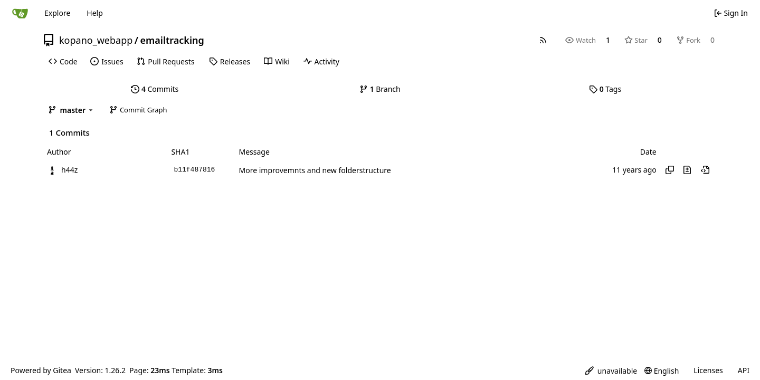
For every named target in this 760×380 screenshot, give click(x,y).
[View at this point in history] (705, 170)
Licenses (708, 370)
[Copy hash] (670, 170)
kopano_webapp (95, 40)
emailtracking (172, 40)
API (743, 370)
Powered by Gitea (41, 370)
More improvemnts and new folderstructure (315, 170)
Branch (380, 89)
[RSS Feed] (543, 40)
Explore (57, 13)
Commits (154, 89)
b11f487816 (194, 170)
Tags (605, 89)
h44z (69, 170)
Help (95, 13)
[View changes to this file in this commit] (687, 170)
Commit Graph (138, 110)
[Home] (20, 13)
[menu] (611, 371)
